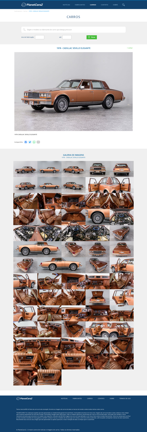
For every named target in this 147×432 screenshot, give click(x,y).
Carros (93, 5)
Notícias (66, 5)
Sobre (115, 5)
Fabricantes (80, 5)
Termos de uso (125, 398)
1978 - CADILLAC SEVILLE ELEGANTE (39, 11)
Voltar (130, 48)
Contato (104, 5)
